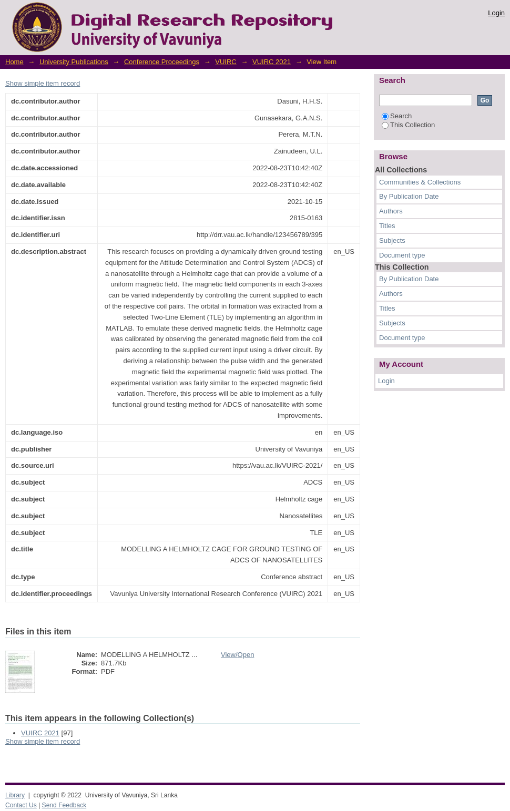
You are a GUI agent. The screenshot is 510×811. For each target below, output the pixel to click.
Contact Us (21, 805)
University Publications (73, 62)
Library (15, 795)
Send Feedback (64, 805)
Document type (402, 255)
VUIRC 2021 (271, 62)
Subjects (392, 240)
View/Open (237, 655)
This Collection (408, 125)
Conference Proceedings (161, 62)
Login (496, 13)
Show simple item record (42, 83)
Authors (391, 211)
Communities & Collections (420, 182)
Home (14, 62)
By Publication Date (408, 196)
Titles (387, 226)
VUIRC (225, 62)
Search (397, 116)
